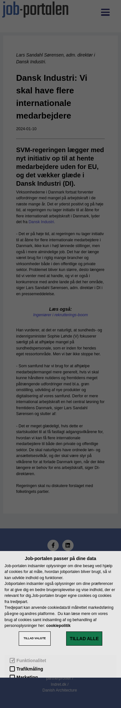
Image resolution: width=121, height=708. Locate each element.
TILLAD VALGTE (35, 638)
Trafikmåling (26, 669)
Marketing (24, 677)
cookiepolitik (58, 625)
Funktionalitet (28, 660)
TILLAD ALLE (84, 638)
